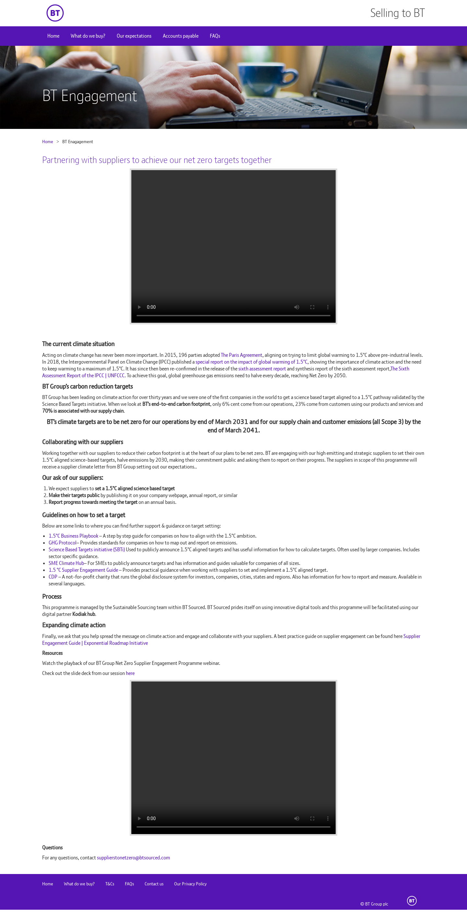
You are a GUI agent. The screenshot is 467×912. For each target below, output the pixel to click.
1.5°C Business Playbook (73, 535)
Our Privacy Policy (190, 884)
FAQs (215, 35)
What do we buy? (88, 35)
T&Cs (109, 884)
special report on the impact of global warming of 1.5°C (251, 361)
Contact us (154, 884)
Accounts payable (180, 35)
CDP (53, 576)
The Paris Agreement (241, 355)
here (130, 673)
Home (53, 35)
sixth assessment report (262, 368)
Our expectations (134, 35)
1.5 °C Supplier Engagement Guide (83, 570)
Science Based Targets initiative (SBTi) (87, 549)
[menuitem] (53, 36)
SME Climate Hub (66, 563)
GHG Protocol (63, 542)
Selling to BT (397, 12)
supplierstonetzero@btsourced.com (133, 857)
